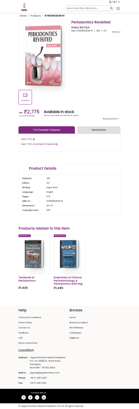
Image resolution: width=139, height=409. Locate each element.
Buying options (112, 118)
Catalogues (75, 332)
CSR (20, 337)
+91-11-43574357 (38, 377)
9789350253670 (55, 15)
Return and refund (27, 343)
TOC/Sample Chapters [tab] (46, 130)
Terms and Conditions (29, 317)
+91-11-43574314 (38, 382)
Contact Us (24, 327)
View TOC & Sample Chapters (39, 144)
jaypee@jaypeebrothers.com (45, 372)
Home (23, 15)
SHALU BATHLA (80, 27)
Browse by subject (79, 322)
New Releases (76, 327)
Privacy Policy (25, 322)
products (35, 15)
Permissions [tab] (99, 130)
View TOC (28, 139)
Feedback (23, 332)
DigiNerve (74, 337)
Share (116, 31)
